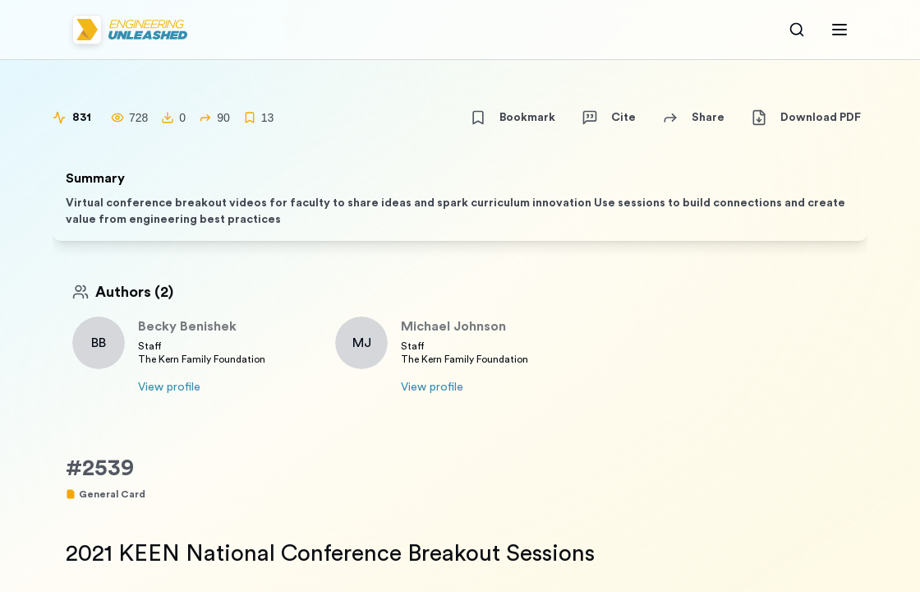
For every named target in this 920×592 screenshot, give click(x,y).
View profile (169, 387)
